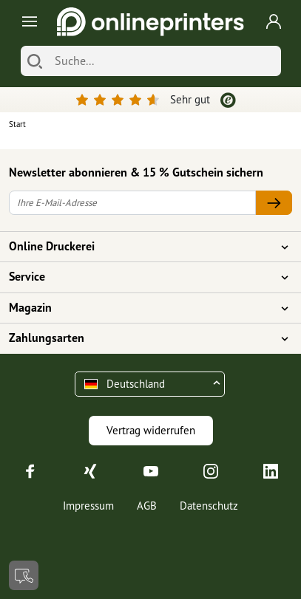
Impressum (88, 506)
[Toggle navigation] (27, 22)
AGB (147, 506)
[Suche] (164, 61)
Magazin (141, 308)
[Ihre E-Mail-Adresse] (132, 203)
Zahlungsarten (141, 338)
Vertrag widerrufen (150, 430)
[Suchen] (34, 61)
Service (141, 277)
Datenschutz (209, 506)
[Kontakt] (23, 575)
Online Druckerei (141, 247)
